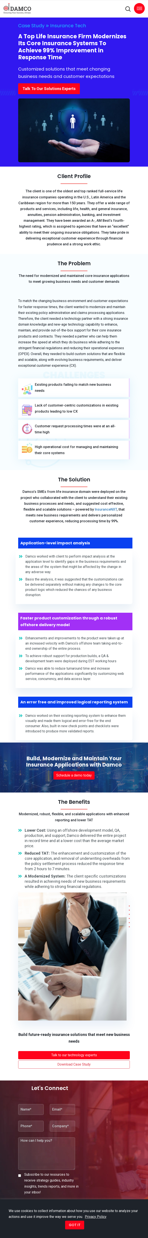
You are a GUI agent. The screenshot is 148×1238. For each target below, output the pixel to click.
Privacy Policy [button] (95, 1217)
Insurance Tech (68, 26)
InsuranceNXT (106, 509)
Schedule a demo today (74, 775)
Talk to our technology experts (74, 1055)
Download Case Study (74, 1064)
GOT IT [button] (74, 1224)
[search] (128, 9)
